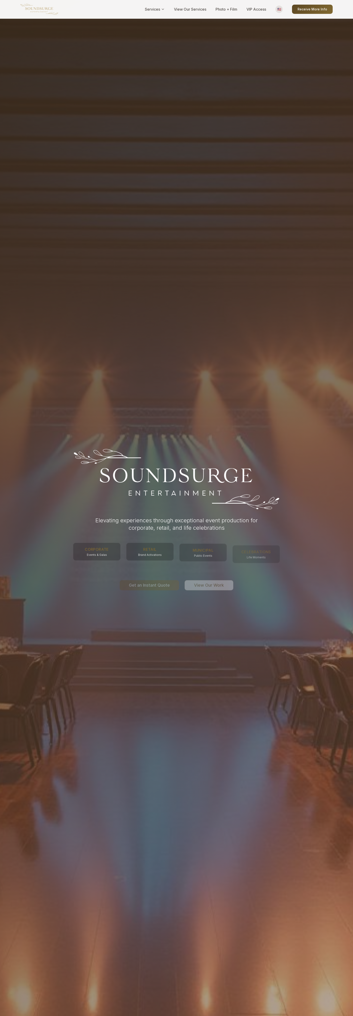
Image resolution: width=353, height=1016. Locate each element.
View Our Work (209, 580)
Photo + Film (226, 9)
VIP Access (256, 9)
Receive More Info (312, 9)
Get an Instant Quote (149, 580)
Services (155, 9)
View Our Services (190, 9)
